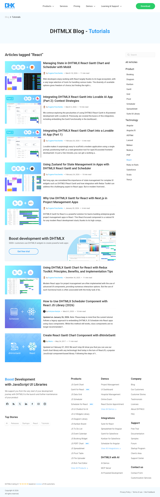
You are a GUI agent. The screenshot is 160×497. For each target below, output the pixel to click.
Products (76, 378)
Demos (105, 378)
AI (7, 424)
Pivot (129, 99)
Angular (130, 125)
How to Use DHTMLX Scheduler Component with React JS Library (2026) (75, 303)
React (129, 160)
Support (135, 422)
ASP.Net (130, 135)
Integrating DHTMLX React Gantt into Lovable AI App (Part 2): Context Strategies (78, 99)
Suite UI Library (133, 113)
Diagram (130, 79)
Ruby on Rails (132, 164)
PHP (128, 155)
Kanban (130, 84)
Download (145, 6)
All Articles (131, 62)
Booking (130, 74)
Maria (50, 341)
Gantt (129, 89)
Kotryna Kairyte (54, 311)
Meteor (130, 145)
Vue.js (129, 179)
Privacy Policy (125, 492)
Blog (7, 16)
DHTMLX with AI (110, 457)
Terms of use (137, 492)
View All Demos (108, 409)
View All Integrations (110, 448)
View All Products (79, 468)
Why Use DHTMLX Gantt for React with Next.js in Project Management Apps (75, 200)
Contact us (137, 467)
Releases (15, 424)
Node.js (130, 150)
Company (136, 378)
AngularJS (131, 130)
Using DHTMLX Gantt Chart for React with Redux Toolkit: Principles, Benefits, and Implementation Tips (78, 269)
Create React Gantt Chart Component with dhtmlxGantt (79, 335)
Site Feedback (149, 492)
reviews (39, 484)
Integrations (108, 418)
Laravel (130, 140)
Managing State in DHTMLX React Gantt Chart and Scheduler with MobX (76, 65)
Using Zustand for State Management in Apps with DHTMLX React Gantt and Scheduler (76, 166)
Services (64, 6)
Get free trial (23, 251)
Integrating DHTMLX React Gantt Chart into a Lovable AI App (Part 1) (78, 132)
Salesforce (131, 169)
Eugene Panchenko (55, 73)
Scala (129, 174)
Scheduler (131, 104)
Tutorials (45, 424)
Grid (128, 94)
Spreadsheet (132, 108)
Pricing (77, 6)
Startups (26, 424)
